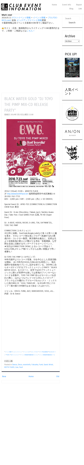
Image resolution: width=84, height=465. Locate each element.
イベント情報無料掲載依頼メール (47, 355)
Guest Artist (48, 365)
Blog (71, 8)
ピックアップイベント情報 (29, 20)
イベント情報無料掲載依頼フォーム (29, 355)
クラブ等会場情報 (43, 352)
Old (57, 376)
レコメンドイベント (17, 352)
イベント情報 (39, 17)
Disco (20, 365)
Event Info (66, 5)
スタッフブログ (34, 352)
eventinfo (27, 365)
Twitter (8, 355)
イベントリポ (26, 352)
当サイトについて (15, 355)
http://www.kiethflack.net (17, 194)
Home (54, 5)
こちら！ (31, 31)
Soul (21, 367)
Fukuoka (35, 365)
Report (79, 5)
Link (80, 8)
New (4, 376)
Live (16, 367)
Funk (41, 365)
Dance (14, 365)
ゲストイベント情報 (21, 17)
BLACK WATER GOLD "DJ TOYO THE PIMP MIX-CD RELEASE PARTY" (28, 104)
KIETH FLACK (9, 367)
